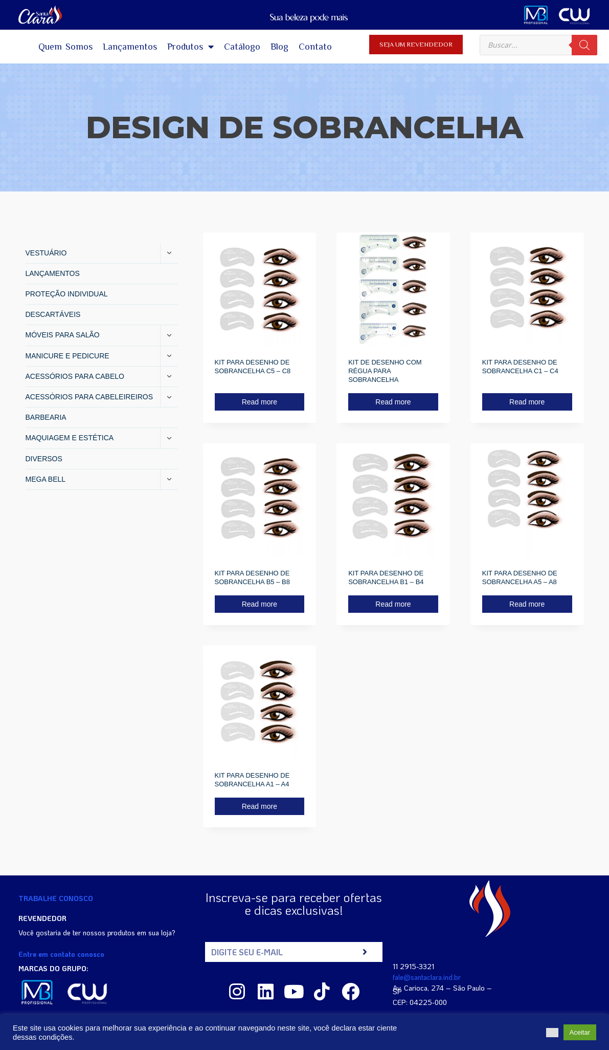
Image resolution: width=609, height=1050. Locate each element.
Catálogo (242, 46)
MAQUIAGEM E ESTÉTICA (70, 438)
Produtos (190, 46)
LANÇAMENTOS (53, 273)
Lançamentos (130, 46)
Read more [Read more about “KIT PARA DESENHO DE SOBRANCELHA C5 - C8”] (259, 402)
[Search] (584, 45)
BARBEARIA (46, 417)
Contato (315, 46)
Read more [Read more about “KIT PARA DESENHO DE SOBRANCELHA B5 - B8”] (259, 604)
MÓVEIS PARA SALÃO (63, 335)
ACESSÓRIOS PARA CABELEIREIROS (89, 397)
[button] (552, 1032)
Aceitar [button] (580, 1032)
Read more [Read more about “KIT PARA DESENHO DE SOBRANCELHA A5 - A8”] (527, 604)
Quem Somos (65, 46)
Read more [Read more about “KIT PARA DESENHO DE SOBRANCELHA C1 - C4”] (527, 402)
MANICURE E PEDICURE (67, 356)
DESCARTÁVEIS (53, 314)
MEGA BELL (46, 479)
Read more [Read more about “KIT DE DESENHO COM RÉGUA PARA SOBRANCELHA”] (393, 402)
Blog (279, 46)
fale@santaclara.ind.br (427, 977)
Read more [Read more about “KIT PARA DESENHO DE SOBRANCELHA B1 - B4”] (393, 604)
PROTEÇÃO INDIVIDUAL (67, 294)
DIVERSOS (44, 459)
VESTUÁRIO (46, 253)
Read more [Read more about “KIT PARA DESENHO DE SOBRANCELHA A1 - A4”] (259, 806)
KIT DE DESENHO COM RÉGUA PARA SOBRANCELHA (385, 370)
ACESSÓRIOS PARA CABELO (75, 376)
